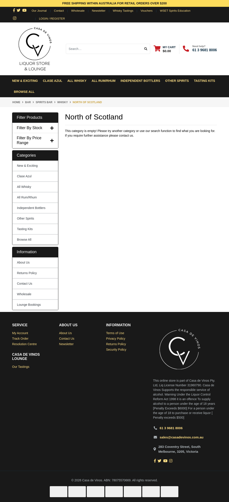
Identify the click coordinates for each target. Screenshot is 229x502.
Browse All (24, 91)
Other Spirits (25, 218)
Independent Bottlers (31, 208)
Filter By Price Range (35, 140)
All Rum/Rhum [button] (104, 80)
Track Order (20, 338)
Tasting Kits (204, 80)
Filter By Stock (35, 128)
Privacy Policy (115, 338)
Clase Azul (52, 80)
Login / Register (52, 18)
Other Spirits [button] (177, 80)
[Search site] (146, 49)
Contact (59, 10)
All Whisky (24, 187)
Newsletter (98, 10)
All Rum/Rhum (27, 197)
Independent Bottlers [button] (140, 80)
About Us (23, 262)
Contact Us (24, 283)
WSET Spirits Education (175, 10)
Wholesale (78, 10)
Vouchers (147, 10)
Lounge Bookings (29, 304)
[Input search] (104, 49)
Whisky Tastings (123, 10)
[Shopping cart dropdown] (164, 49)
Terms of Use (115, 333)
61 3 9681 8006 (204, 50)
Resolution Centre (24, 344)
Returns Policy (27, 273)
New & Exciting (25, 80)
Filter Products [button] (29, 117)
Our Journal (39, 10)
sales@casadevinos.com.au (181, 437)
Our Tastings (20, 366)
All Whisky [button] (77, 80)
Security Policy (116, 349)
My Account (20, 333)
